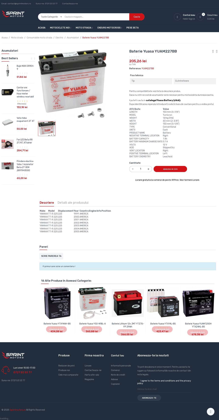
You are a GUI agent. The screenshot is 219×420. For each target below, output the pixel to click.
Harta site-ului (92, 375)
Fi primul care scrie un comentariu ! (59, 266)
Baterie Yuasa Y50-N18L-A (92, 323)
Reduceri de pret (66, 365)
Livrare (88, 365)
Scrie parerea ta (51, 256)
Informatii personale (121, 365)
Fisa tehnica (136, 75)
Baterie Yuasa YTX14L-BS (163, 323)
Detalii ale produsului (73, 202)
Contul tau (117, 355)
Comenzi (115, 370)
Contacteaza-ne (70, 3)
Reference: (135, 68)
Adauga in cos (170, 169)
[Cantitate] (140, 169)
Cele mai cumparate (68, 375)
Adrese (114, 379)
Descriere (47, 202)
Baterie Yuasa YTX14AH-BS (57, 323)
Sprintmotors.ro (18, 410)
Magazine (89, 379)
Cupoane (115, 384)
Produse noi (64, 370)
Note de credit (118, 375)
